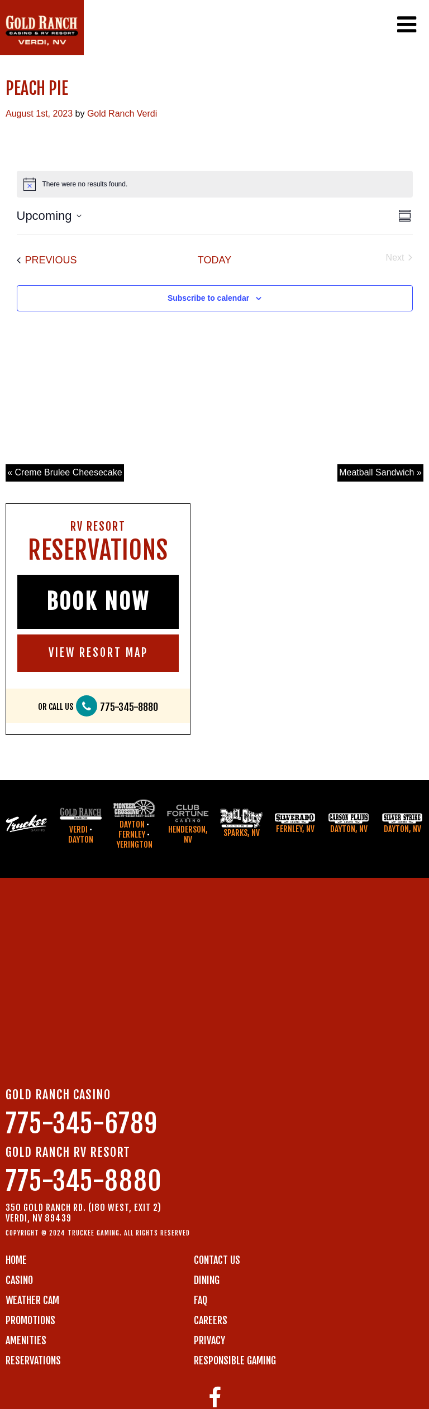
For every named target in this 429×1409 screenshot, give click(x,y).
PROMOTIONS (30, 1320)
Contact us (217, 1260)
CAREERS (210, 1320)
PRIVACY (209, 1340)
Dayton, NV (349, 829)
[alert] (215, 184)
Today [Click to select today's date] (214, 260)
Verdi (78, 829)
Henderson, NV (188, 834)
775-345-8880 (129, 707)
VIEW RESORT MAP (98, 653)
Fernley (131, 834)
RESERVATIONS (33, 1360)
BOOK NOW (98, 601)
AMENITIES (26, 1340)
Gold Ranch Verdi (122, 113)
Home (16, 1260)
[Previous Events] (47, 260)
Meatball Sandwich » (380, 472)
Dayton (80, 839)
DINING (207, 1280)
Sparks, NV (241, 833)
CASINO (19, 1280)
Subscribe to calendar (208, 298)
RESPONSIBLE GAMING (235, 1360)
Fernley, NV (295, 829)
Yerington (134, 844)
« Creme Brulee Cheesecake (64, 472)
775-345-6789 (82, 1123)
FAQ (200, 1300)
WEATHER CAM (32, 1300)
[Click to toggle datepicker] (49, 215)
